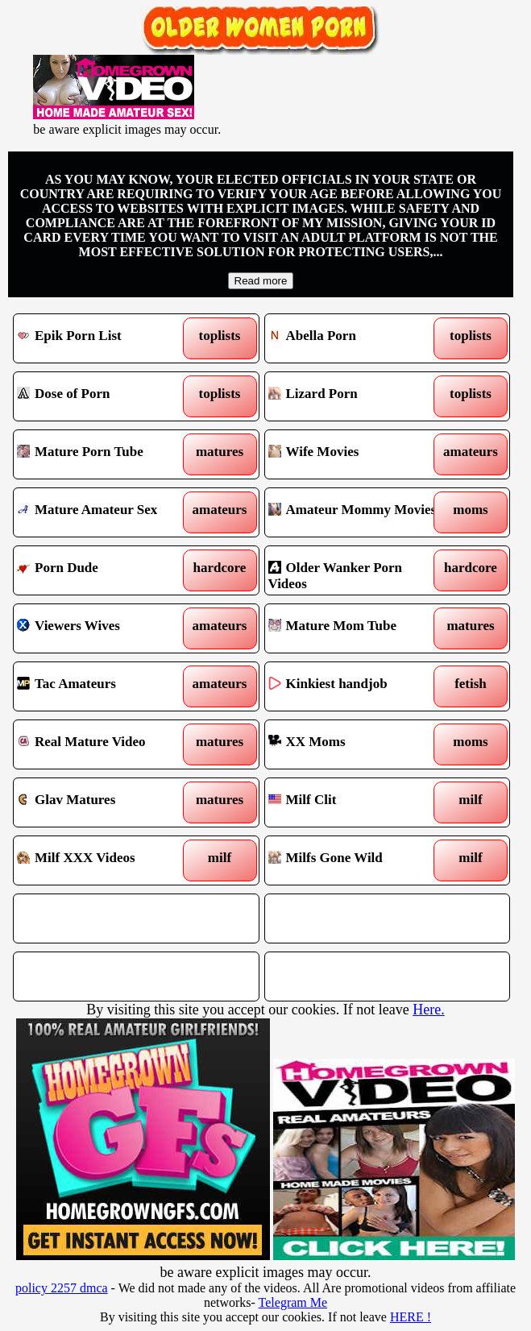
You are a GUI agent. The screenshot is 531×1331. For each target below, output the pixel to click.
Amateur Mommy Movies (356, 512)
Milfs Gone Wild (356, 860)
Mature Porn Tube (105, 454)
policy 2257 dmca (61, 1288)
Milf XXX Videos (105, 860)
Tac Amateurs (105, 686)
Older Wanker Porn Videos (356, 570)
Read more (261, 281)
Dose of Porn (105, 396)
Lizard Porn (356, 396)
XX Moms (356, 744)
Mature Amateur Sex (105, 512)
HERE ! (410, 1317)
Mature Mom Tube (356, 628)
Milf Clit (356, 802)
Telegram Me (293, 1302)
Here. (428, 1009)
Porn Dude (105, 570)
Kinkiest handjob (356, 686)
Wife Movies (356, 454)
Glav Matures (105, 802)
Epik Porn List (105, 338)
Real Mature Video (105, 744)
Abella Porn (356, 338)
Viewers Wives (105, 628)
